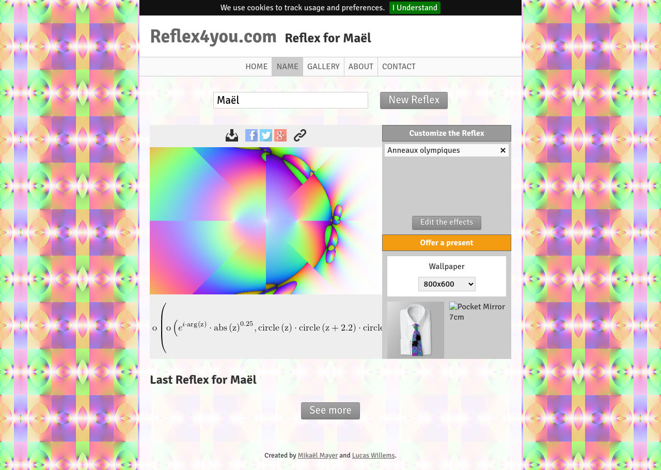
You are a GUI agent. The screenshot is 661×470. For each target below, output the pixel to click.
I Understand (415, 8)
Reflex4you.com (213, 36)
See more (330, 410)
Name (287, 66)
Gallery (323, 66)
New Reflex (413, 99)
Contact (399, 66)
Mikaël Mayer (318, 455)
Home (256, 66)
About (361, 66)
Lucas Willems (373, 455)
